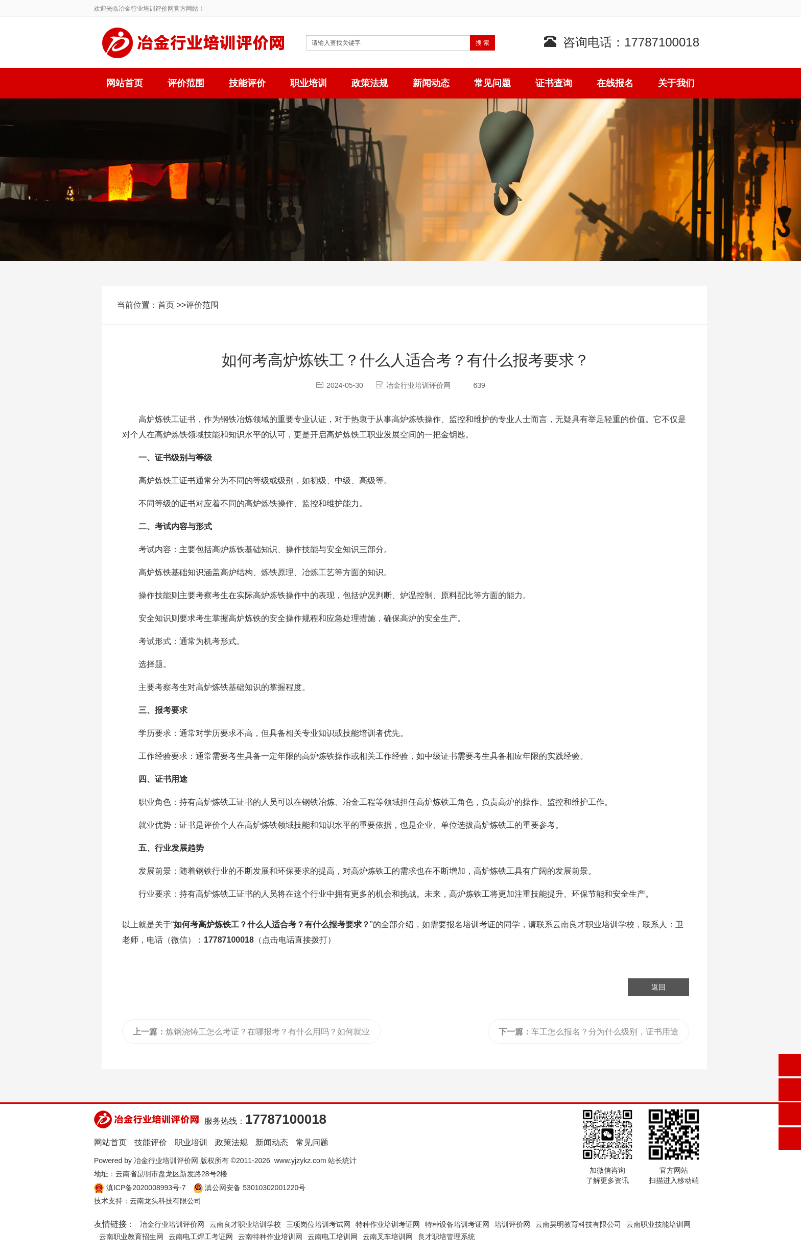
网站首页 (124, 83)
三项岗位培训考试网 (318, 1224)
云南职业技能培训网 (658, 1224)
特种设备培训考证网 (457, 1224)
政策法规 (369, 83)
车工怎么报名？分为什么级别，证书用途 (588, 1031)
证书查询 (553, 83)
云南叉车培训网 (388, 1236)
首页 (166, 305)
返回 (658, 987)
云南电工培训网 (333, 1236)
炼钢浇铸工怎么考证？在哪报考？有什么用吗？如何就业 (251, 1031)
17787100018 (229, 939)
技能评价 (247, 83)
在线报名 (615, 83)
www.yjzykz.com (300, 1160)
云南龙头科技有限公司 (165, 1201)
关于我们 (676, 83)
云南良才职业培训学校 (593, 924)
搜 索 (482, 42)
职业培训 (308, 83)
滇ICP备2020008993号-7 (146, 1187)
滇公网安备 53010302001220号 (255, 1187)
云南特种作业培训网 (270, 1236)
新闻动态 (431, 83)
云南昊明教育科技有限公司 (578, 1224)
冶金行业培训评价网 (166, 1160)
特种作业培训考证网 (388, 1224)
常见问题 (492, 83)
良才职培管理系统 (446, 1236)
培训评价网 (512, 1224)
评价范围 (186, 83)
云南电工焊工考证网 (201, 1236)
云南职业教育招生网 (131, 1236)
